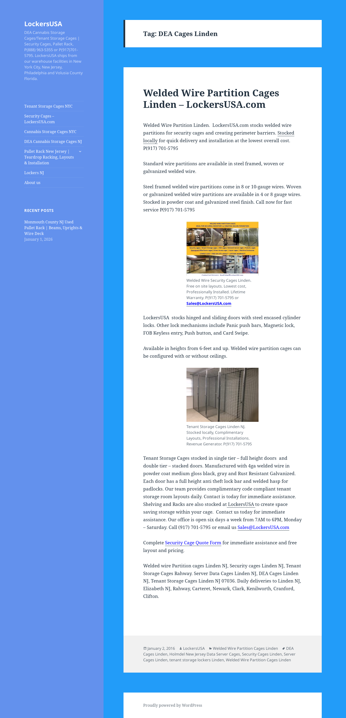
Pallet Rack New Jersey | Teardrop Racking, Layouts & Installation (49, 157)
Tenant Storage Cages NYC (48, 106)
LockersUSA (43, 23)
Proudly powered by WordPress (172, 705)
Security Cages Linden (262, 654)
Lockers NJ (34, 172)
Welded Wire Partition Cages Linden (245, 648)
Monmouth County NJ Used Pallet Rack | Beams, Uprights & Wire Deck (53, 227)
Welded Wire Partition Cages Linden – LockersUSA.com (211, 98)
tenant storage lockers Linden (196, 660)
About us (32, 182)
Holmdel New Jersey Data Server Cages (204, 654)
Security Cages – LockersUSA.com (39, 118)
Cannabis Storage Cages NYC (50, 131)
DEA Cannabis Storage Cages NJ (53, 141)
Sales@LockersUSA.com (208, 303)
